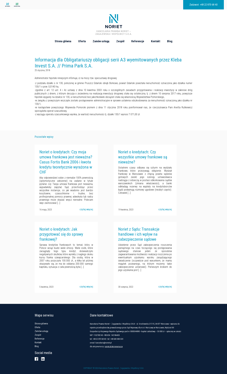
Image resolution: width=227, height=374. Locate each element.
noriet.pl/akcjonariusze (114, 346)
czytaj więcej (86, 209)
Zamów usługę (101, 41)
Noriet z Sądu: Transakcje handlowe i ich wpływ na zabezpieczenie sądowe (138, 234)
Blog (169, 41)
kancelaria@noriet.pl (104, 343)
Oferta (82, 41)
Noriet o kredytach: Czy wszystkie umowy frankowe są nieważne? (142, 157)
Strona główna (63, 41)
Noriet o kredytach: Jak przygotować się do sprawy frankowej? (61, 234)
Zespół (120, 41)
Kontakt (155, 41)
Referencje (137, 41)
